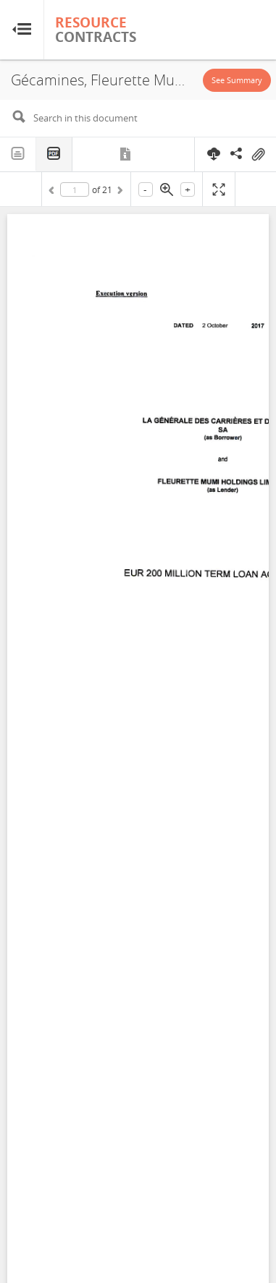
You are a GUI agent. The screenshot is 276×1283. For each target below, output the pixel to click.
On (258, 155)
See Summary (237, 79)
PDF (54, 154)
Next (118, 192)
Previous (53, 192)
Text (18, 154)
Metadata (126, 154)
